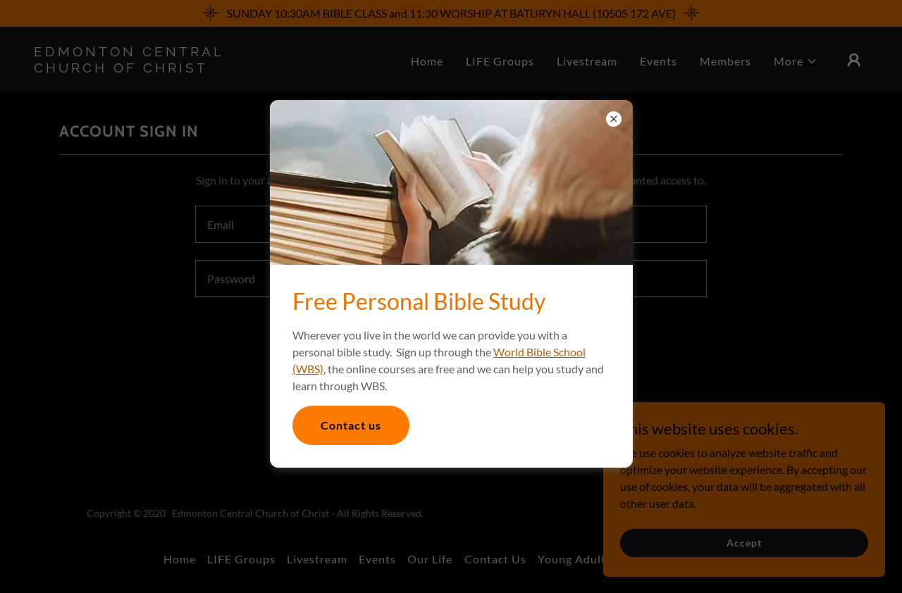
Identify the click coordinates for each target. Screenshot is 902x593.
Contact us (351, 425)
